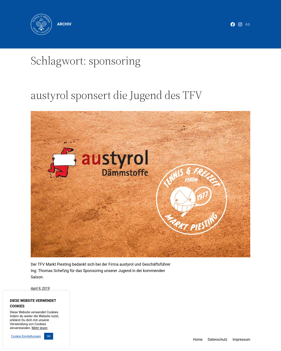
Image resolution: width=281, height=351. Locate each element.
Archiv (64, 24)
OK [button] (48, 336)
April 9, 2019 (40, 288)
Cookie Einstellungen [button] (26, 336)
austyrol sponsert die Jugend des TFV (116, 95)
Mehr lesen (39, 328)
